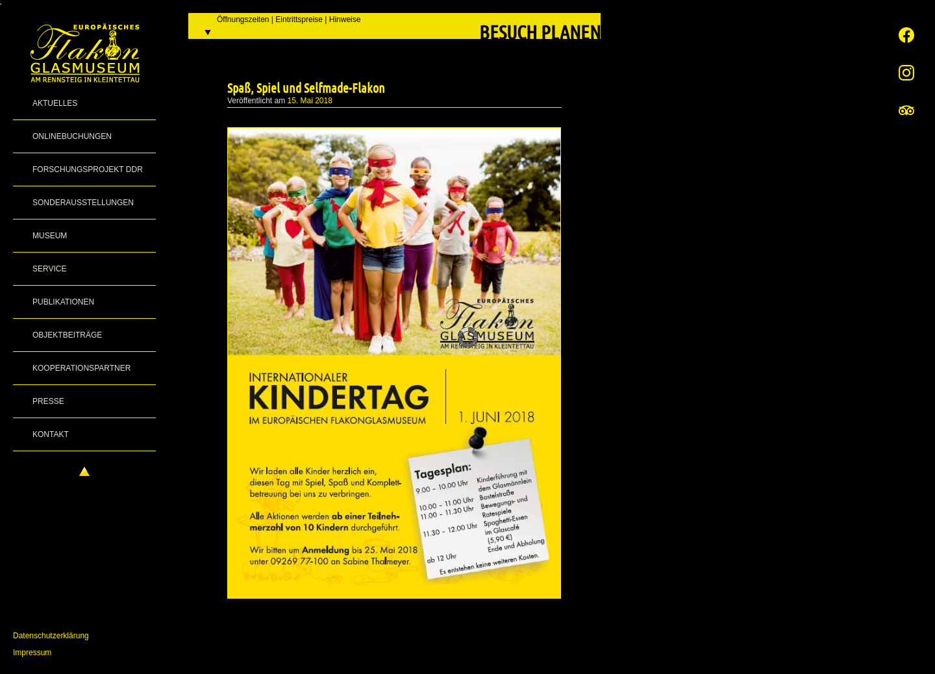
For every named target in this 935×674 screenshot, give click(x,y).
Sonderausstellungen (83, 202)
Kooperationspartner (81, 368)
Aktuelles (54, 103)
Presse (48, 401)
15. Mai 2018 (310, 100)
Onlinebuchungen (72, 136)
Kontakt (50, 434)
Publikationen (63, 301)
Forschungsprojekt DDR (87, 169)
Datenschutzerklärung (51, 635)
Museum (49, 235)
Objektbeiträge (67, 335)
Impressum (32, 652)
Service (49, 268)
